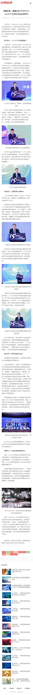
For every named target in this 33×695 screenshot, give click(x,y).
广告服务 (11, 688)
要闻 (8, 552)
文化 (3, 554)
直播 (16, 554)
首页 (3, 552)
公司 (8, 554)
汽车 (28, 552)
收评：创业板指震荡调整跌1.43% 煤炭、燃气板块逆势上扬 (21, 680)
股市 (12, 552)
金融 (16, 552)
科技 (24, 552)
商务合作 (19, 688)
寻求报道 (27, 688)
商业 (20, 552)
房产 (12, 554)
